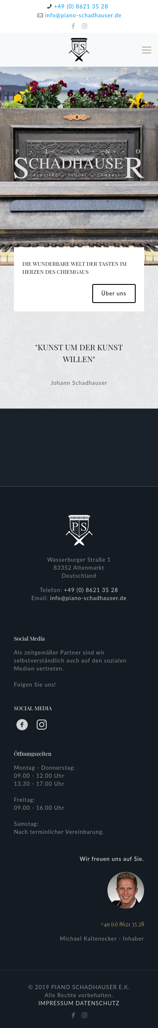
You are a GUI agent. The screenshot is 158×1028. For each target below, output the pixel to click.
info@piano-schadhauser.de (83, 15)
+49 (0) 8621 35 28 (81, 6)
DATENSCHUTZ (97, 1003)
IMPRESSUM (56, 1003)
